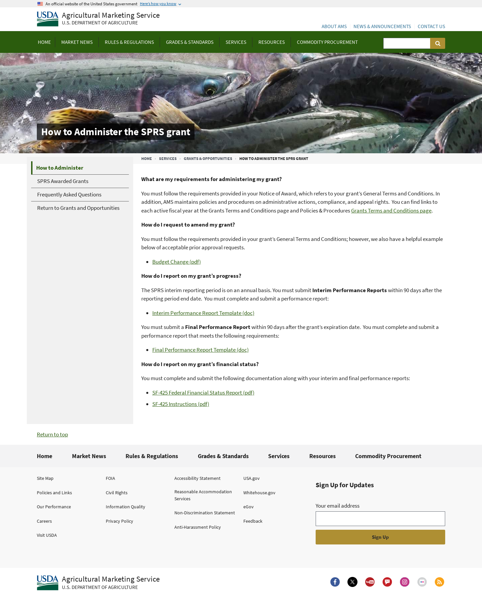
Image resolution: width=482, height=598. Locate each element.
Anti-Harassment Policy (197, 527)
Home (146, 158)
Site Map (45, 478)
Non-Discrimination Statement (204, 513)
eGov (248, 507)
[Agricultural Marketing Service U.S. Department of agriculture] (98, 19)
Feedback (252, 521)
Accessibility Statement (197, 478)
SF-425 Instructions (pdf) (180, 404)
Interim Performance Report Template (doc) (203, 313)
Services (168, 158)
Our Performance (54, 507)
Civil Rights (117, 493)
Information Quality (125, 507)
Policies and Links (54, 493)
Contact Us (431, 26)
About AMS (334, 26)
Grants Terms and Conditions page (391, 210)
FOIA (110, 478)
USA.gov (251, 478)
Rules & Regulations (152, 456)
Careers (44, 521)
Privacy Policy (119, 521)
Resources (322, 456)
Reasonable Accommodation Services (203, 495)
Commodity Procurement (388, 456)
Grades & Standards (223, 456)
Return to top (52, 434)
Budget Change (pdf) (176, 261)
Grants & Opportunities (208, 158)
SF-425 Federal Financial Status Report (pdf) (203, 392)
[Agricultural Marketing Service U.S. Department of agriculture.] (98, 583)
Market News (89, 456)
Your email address (337, 505)
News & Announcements (382, 26)
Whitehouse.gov (259, 493)
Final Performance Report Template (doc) (200, 349)
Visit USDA (47, 535)
